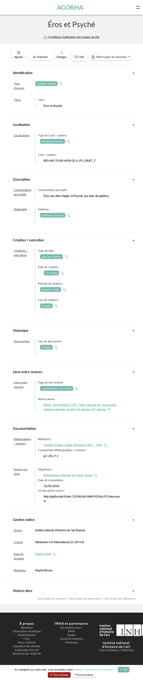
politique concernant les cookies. (94, 669)
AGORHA (70, 7)
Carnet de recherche (71, 644)
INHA (71, 636)
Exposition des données (26, 651)
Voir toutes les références (120, 603)
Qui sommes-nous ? (71, 633)
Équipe (71, 640)
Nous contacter (27, 648)
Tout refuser (59, 674)
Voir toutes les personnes (85, 603)
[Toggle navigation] (139, 7)
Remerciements (27, 640)
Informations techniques (27, 636)
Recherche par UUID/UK (26, 659)
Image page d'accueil (27, 655)
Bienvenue (27, 633)
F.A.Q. (26, 644)
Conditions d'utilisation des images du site (71, 37)
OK (124, 669)
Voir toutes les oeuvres (51, 603)
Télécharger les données (96, 63)
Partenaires (71, 648)
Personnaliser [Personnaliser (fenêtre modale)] (84, 674)
